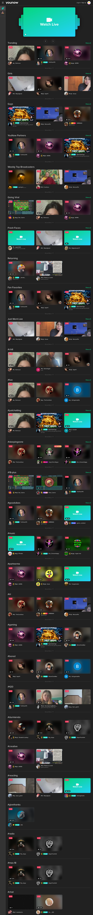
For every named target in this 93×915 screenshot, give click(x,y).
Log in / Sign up (81, 2)
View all (88, 42)
